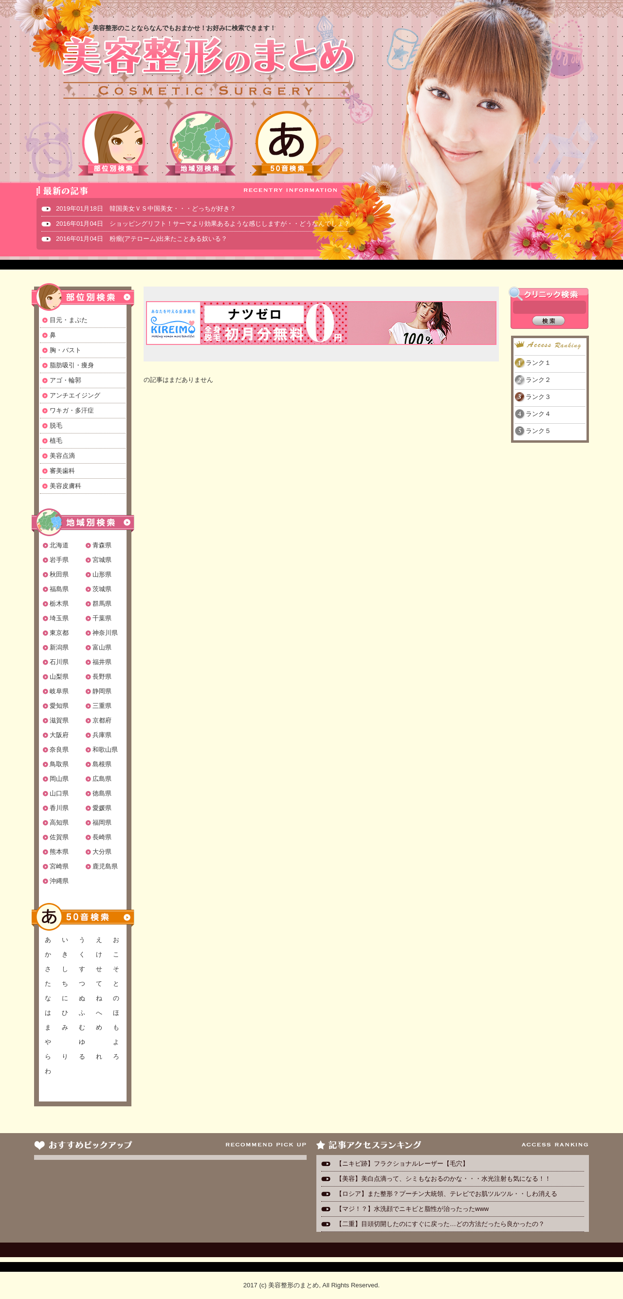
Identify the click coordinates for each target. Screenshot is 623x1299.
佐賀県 (59, 837)
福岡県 (101, 822)
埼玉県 (59, 618)
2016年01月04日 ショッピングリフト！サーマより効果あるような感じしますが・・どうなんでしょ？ (203, 223)
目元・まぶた (69, 320)
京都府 (101, 720)
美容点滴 (62, 455)
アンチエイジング (75, 395)
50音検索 (287, 143)
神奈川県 (105, 632)
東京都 (59, 632)
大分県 (101, 851)
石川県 (59, 662)
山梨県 (59, 676)
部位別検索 (114, 143)
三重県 (101, 705)
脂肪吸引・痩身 (72, 365)
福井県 (101, 662)
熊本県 (59, 851)
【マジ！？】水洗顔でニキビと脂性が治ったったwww (412, 1208)
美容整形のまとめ (208, 68)
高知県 (59, 822)
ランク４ (538, 413)
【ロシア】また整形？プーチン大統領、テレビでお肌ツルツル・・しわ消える (446, 1193)
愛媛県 (101, 808)
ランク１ (538, 362)
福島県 (59, 589)
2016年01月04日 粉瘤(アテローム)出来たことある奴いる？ (142, 238)
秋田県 (59, 574)
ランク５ (538, 430)
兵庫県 (101, 735)
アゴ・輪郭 (65, 380)
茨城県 (101, 589)
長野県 (101, 676)
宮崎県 (59, 866)
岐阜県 (59, 691)
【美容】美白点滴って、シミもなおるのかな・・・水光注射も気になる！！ (443, 1178)
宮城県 (101, 559)
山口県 (59, 793)
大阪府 (59, 735)
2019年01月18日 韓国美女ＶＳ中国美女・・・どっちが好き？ (146, 208)
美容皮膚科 (65, 485)
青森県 (101, 545)
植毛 (56, 440)
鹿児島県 (105, 866)
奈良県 (59, 749)
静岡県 (101, 691)
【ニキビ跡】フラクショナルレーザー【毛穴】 (402, 1163)
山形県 (101, 574)
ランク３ (538, 396)
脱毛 (56, 425)
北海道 (59, 545)
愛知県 (59, 705)
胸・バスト (65, 350)
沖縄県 (59, 880)
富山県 (101, 647)
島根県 (101, 764)
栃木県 (59, 603)
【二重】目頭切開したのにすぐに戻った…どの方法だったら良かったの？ (440, 1223)
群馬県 (101, 603)
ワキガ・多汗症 (72, 410)
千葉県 (101, 618)
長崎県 (101, 837)
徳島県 (101, 793)
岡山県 (59, 778)
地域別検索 (201, 143)
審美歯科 (62, 470)
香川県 (59, 808)
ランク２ (538, 379)
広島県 (101, 778)
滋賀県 (59, 720)
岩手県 (59, 559)
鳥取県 (59, 764)
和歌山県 (105, 749)
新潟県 (59, 647)
